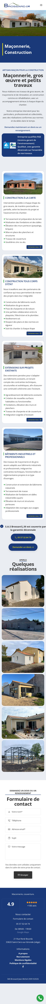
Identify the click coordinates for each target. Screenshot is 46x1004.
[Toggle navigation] (41, 5)
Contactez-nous (34, 247)
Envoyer (24, 875)
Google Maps (23, 932)
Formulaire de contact (23, 918)
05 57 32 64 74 (23, 923)
